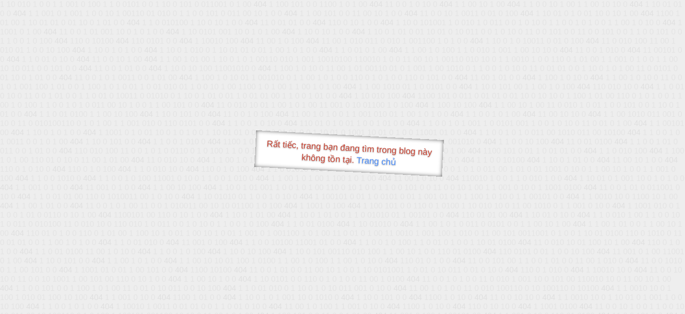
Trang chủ (376, 161)
